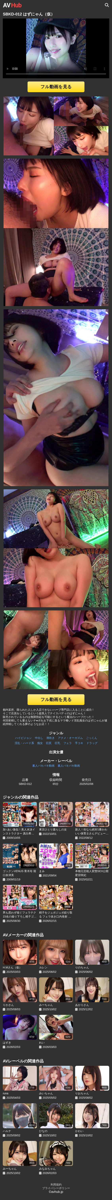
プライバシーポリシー (56, 1188)
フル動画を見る (56, 86)
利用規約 (56, 1184)
